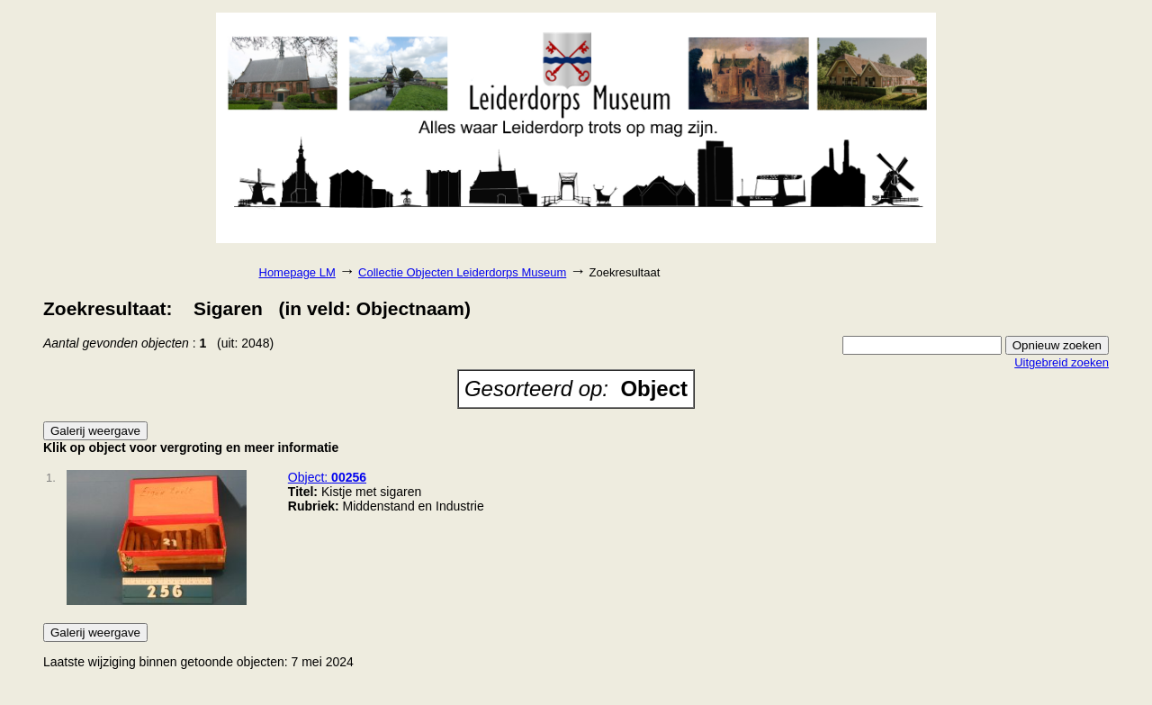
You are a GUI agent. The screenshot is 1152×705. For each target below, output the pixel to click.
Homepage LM (297, 272)
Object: (327, 477)
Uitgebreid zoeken (1061, 362)
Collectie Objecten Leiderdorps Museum (462, 272)
